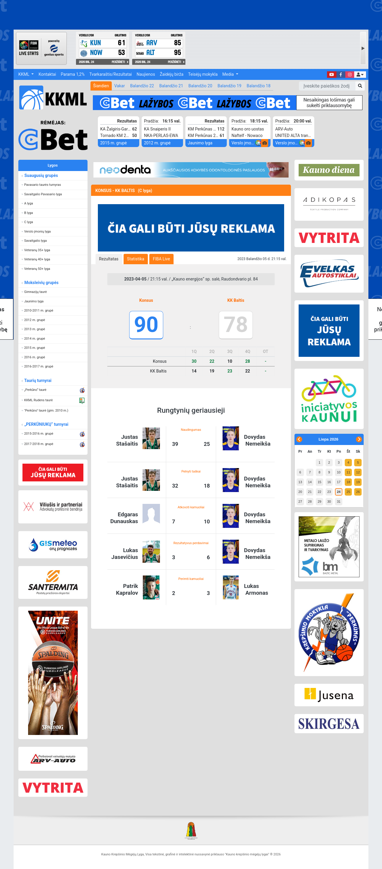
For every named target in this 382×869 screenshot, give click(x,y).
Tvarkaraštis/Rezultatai (110, 74)
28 (310, 501)
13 (300, 482)
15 (319, 482)
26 (358, 492)
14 (310, 482)
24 (338, 492)
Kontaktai (47, 74)
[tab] (109, 259)
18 (348, 482)
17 (338, 482)
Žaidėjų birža (171, 74)
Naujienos (146, 74)
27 (300, 501)
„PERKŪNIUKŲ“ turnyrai (46, 424)
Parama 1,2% (73, 74)
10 (338, 472)
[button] (360, 74)
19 (358, 482)
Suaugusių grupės (41, 175)
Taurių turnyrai (38, 380)
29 (319, 501)
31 (338, 501)
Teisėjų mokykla (203, 74)
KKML (24, 74)
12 (358, 472)
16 (329, 482)
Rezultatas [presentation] (109, 259)
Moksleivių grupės (41, 282)
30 (329, 501)
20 (300, 492)
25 (348, 492)
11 (348, 472)
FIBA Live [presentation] (161, 259)
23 (329, 492)
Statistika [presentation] (135, 259)
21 (310, 492)
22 (319, 492)
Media (228, 74)
